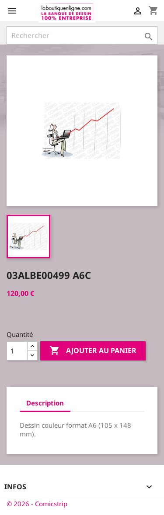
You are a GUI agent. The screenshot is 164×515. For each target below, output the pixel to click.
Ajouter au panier (92, 351)
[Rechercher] (82, 35)
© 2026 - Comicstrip (37, 503)
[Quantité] (17, 350)
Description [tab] (45, 402)
